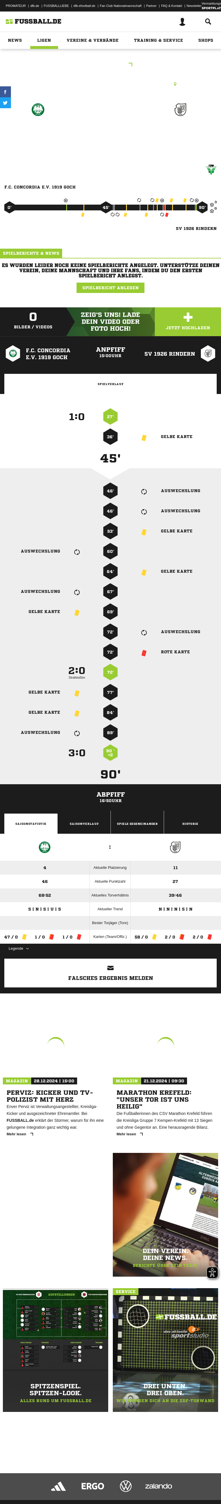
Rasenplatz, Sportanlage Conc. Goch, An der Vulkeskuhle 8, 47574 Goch (110, 84)
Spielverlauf (110, 383)
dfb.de (34, 5)
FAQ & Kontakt (171, 5)
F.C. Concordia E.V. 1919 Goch (38, 134)
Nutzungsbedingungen (76, 1484)
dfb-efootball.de (84, 5)
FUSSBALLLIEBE (56, 5)
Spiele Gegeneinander (137, 823)
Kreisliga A (110, 65)
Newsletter (194, 5)
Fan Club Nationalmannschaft (121, 5)
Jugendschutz (107, 1484)
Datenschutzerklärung (40, 1484)
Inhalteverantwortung (138, 1484)
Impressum (12, 1484)
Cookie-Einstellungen (173, 1484)
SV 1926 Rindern (180, 130)
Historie (190, 823)
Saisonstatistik (30, 823)
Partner (151, 5)
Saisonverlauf (84, 823)
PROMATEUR (16, 5)
